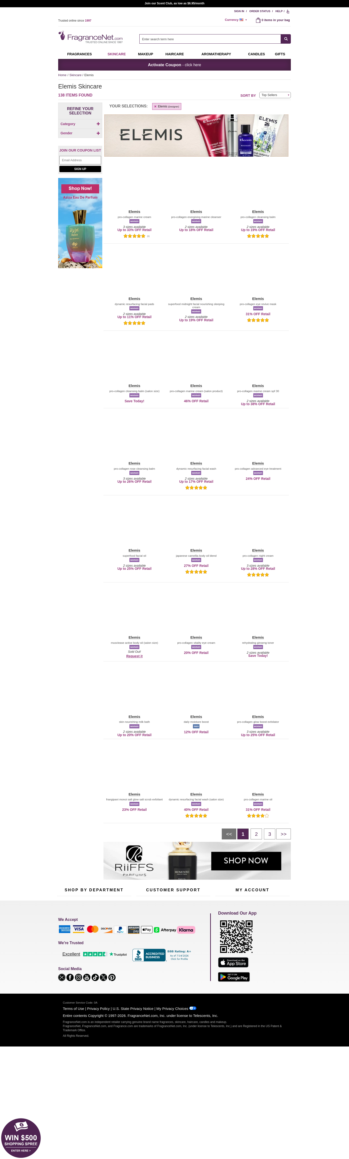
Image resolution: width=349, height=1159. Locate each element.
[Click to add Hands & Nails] (79, 153)
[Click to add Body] (79, 132)
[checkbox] (79, 132)
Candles (114, 954)
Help (279, 11)
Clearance (91, 977)
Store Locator (172, 978)
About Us (142, 954)
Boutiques (64, 974)
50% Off (89, 939)
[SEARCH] (286, 39)
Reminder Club (252, 947)
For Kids (114, 939)
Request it (134, 656)
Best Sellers (92, 969)
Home (62, 75)
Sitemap (193, 951)
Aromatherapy (93, 962)
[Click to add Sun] (79, 163)
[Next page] (283, 834)
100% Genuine (173, 971)
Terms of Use (73, 1107)
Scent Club (91, 984)
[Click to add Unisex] (80, 185)
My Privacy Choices (172, 1107)
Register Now (224, 947)
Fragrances (79, 54)
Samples (90, 947)
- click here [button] (174, 64)
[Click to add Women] (80, 190)
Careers (193, 971)
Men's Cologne (67, 959)
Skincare (117, 54)
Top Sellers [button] (269, 95)
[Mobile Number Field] (200, 907)
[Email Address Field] (80, 217)
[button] (134, 187)
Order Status (259, 11)
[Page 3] (269, 834)
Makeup (145, 54)
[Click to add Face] (79, 142)
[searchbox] (210, 39)
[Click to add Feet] (79, 147)
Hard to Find (117, 977)
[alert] (237, 20)
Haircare (175, 54)
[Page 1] (243, 834)
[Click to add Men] (80, 180)
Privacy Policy (98, 1107)
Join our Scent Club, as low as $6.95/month (175, 3)
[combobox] (215, 39)
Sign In (239, 11)
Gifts (280, 54)
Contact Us (143, 947)
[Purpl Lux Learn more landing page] (252, 962)
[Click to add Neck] (79, 158)
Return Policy (172, 939)
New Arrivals (117, 962)
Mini (111, 969)
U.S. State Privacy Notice (133, 1107)
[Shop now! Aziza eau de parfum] (80, 282)
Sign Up (80, 225)
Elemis (166, 106)
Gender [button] (80, 172)
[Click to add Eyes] (79, 137)
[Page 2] (256, 834)
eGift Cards (144, 962)
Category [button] (80, 124)
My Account (223, 939)
